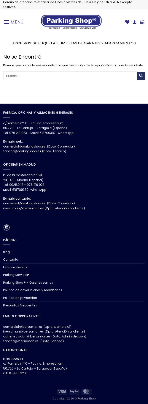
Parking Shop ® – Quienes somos (28, 282)
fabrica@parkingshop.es (22, 151)
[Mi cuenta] (134, 22)
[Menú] (13, 22)
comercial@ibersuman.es (23, 327)
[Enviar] (141, 76)
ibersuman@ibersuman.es (23, 208)
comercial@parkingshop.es (24, 146)
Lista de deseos (15, 267)
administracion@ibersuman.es (26, 336)
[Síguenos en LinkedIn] (6, 227)
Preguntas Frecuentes (20, 305)
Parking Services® (16, 275)
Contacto (10, 259)
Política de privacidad (20, 298)
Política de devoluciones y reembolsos (32, 290)
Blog (6, 252)
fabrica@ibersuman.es (20, 341)
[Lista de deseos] (127, 22)
